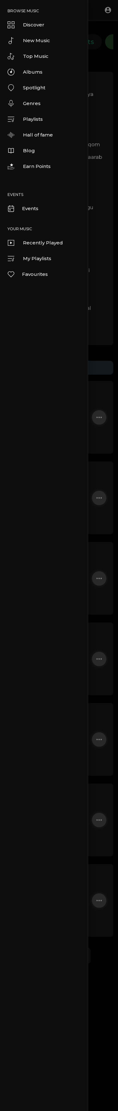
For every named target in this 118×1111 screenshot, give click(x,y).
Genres (24, 103)
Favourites (27, 274)
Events (22, 208)
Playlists (25, 119)
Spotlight (26, 87)
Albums (25, 72)
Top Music (28, 56)
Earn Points (29, 166)
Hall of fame (30, 134)
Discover (26, 24)
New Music (29, 40)
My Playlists (29, 258)
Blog (21, 150)
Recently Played (35, 242)
